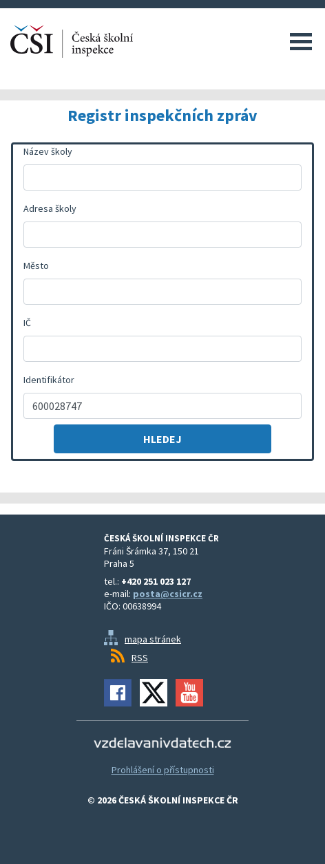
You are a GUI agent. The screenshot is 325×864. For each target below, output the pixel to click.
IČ (27, 322)
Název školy (47, 151)
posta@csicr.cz (167, 593)
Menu (301, 41)
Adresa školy (49, 208)
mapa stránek (153, 639)
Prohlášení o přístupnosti (163, 770)
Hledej (162, 439)
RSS (140, 657)
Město (36, 265)
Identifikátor (48, 380)
